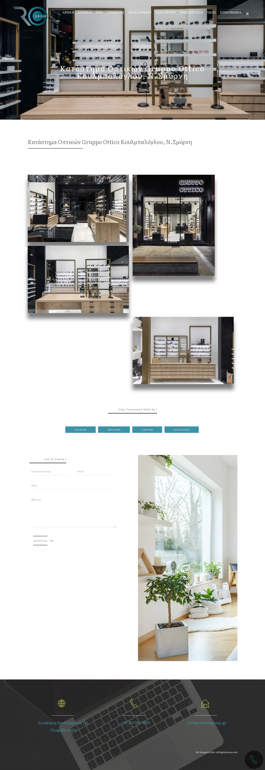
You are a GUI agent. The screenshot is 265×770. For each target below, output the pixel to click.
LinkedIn (147, 429)
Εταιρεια (85, 12)
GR (31, 37)
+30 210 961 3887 (135, 722)
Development (139, 12)
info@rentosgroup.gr (207, 722)
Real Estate (165, 12)
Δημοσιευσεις (191, 12)
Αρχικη (68, 12)
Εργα (99, 12)
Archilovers (182, 429)
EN (25, 37)
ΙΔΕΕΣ (211, 12)
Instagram (114, 429)
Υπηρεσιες (115, 12)
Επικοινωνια (230, 12)
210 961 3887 (33, 30)
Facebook (80, 429)
